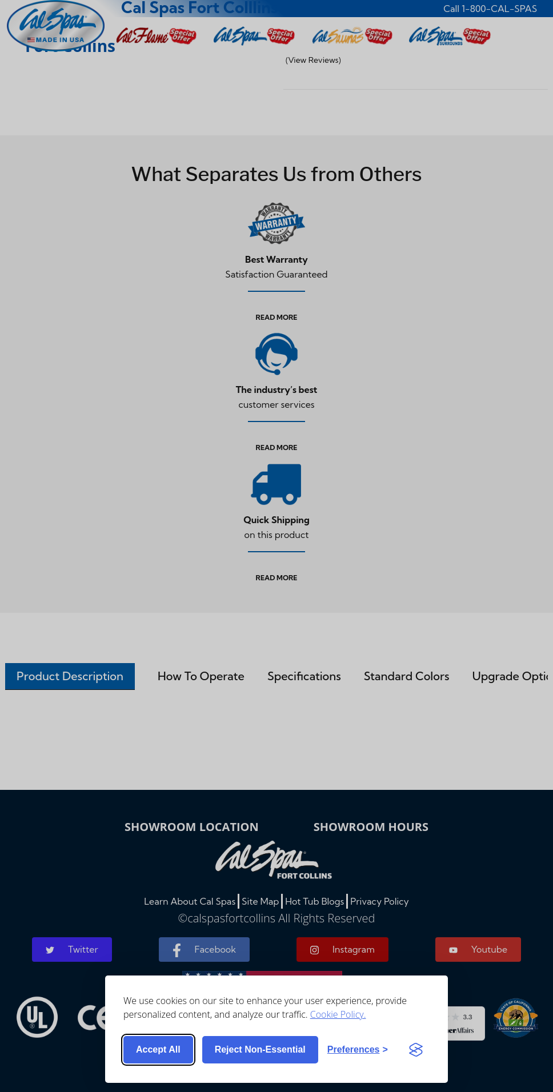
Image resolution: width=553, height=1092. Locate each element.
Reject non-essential (260, 1049)
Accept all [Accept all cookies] (158, 1049)
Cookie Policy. (338, 1014)
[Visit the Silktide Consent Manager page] (416, 1049)
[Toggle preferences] (357, 1050)
